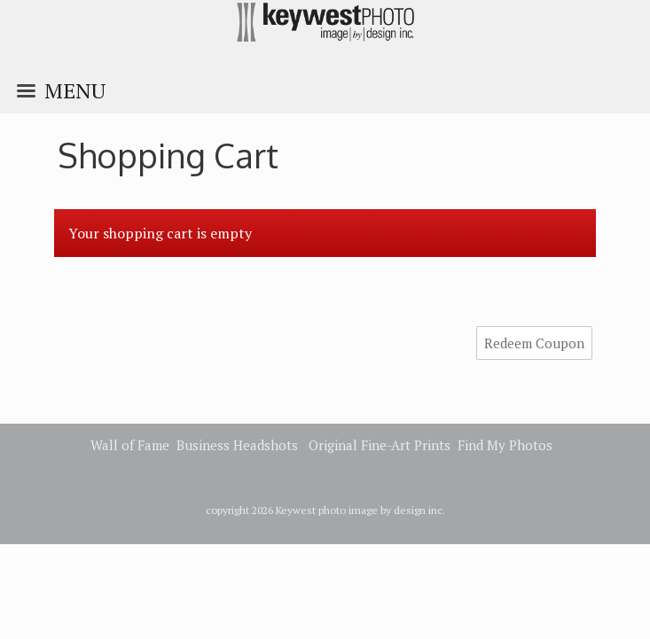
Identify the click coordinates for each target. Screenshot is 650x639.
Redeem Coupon (534, 343)
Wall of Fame (129, 445)
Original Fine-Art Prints (379, 445)
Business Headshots (237, 445)
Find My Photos (505, 445)
